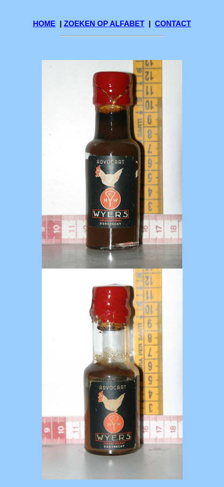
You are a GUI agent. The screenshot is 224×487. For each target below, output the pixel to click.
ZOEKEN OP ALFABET (104, 24)
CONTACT (173, 24)
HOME (44, 24)
